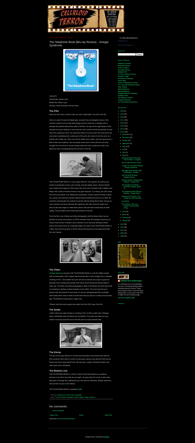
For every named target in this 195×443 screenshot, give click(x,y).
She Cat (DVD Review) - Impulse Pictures (130, 176)
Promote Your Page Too (125, 45)
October (125, 140)
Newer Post (54, 415)
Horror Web (122, 81)
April (124, 211)
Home (81, 415)
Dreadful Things (123, 76)
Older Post (108, 415)
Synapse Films (123, 95)
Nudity (76, 397)
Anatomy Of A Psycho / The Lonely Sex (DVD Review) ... (132, 197)
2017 (122, 120)
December (126, 134)
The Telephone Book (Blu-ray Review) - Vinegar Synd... (131, 192)
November (126, 137)
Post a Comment (58, 411)
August (124, 146)
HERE (80, 389)
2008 (122, 236)
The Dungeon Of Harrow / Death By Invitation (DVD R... (131, 187)
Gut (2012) (125, 201)
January (125, 220)
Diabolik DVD (122, 72)
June (124, 152)
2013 (122, 132)
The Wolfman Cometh (125, 98)
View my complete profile (126, 298)
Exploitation (70, 397)
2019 (122, 114)
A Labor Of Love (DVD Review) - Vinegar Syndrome (132, 166)
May (123, 155)
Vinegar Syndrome (56, 273)
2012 (122, 224)
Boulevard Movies (124, 66)
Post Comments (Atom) (67, 419)
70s (56, 397)
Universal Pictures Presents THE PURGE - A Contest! (131, 159)
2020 (122, 111)
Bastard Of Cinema (124, 63)
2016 (122, 123)
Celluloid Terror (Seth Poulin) (131, 281)
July (123, 149)
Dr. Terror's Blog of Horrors (127, 74)
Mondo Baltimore (123, 91)
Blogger (106, 437)
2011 (122, 227)
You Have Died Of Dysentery (127, 102)
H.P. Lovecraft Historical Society (129, 85)
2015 (122, 126)
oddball (81, 397)
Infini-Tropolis (122, 87)
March (124, 214)
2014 (122, 129)
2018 (122, 117)
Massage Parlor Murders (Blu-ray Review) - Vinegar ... (132, 171)
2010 (122, 230)
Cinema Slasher (123, 68)
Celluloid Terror (122, 41)
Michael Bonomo (123, 89)
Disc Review (62, 397)
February (125, 217)
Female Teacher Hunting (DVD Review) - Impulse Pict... (132, 181)
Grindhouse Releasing (125, 78)
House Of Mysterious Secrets (128, 83)
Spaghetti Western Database (127, 93)
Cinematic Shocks (124, 70)
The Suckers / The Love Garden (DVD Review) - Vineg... (131, 206)
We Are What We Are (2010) (131, 163)
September (126, 143)
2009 (122, 233)
